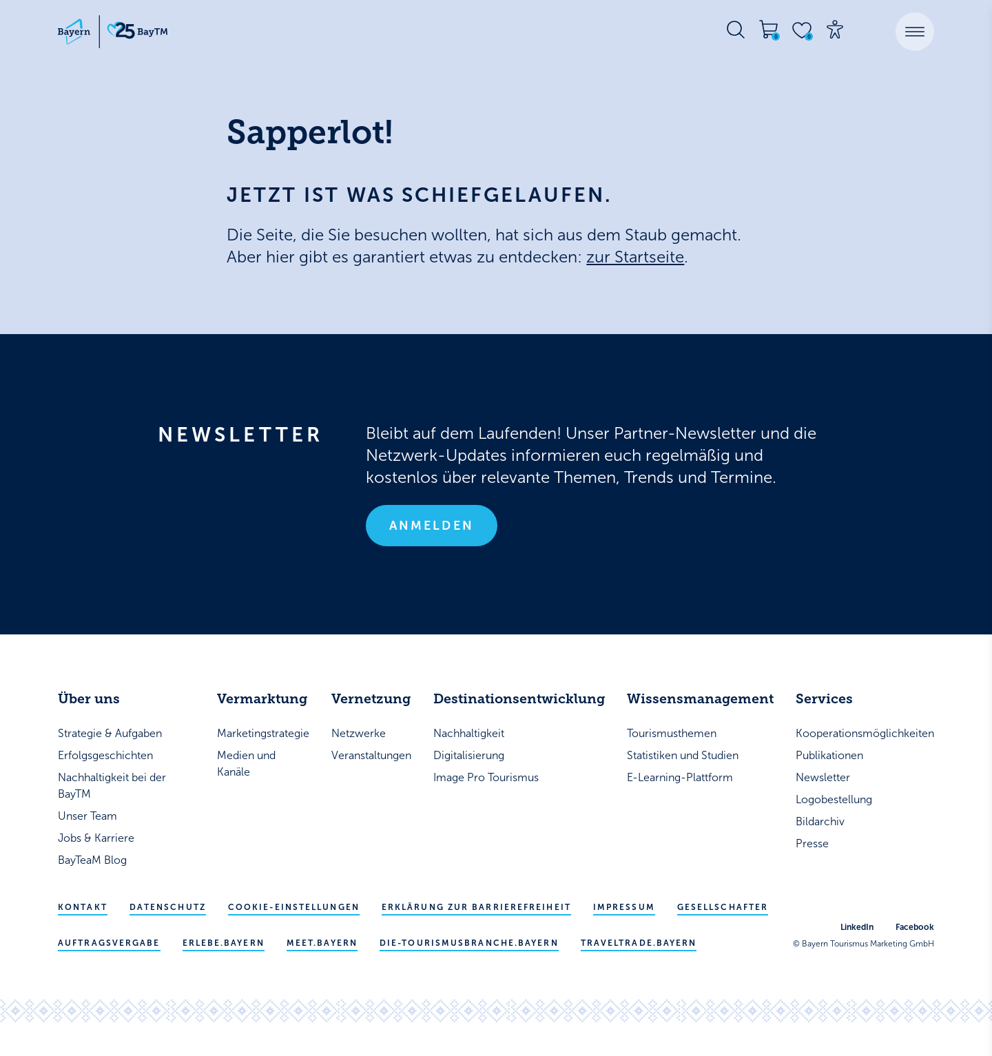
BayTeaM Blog (92, 860)
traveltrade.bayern (639, 943)
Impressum (624, 907)
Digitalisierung (468, 755)
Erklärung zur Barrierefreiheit (476, 907)
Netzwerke (358, 733)
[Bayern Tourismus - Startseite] (113, 31)
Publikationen (829, 755)
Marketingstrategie (263, 733)
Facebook (915, 927)
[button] (915, 31)
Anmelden (431, 525)
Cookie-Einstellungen (294, 907)
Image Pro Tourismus (486, 777)
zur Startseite (635, 257)
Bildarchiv (820, 821)
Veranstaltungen (371, 755)
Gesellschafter (722, 907)
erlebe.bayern (224, 943)
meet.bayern (322, 943)
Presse (812, 843)
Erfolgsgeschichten (105, 755)
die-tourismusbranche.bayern (469, 943)
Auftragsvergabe (109, 943)
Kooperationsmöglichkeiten (865, 733)
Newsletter (823, 777)
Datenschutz (168, 907)
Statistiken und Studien (682, 755)
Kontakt (82, 907)
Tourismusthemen (671, 733)
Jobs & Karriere (96, 838)
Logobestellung (834, 799)
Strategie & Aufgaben (110, 733)
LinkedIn (857, 927)
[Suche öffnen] (736, 30)
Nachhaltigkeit (468, 733)
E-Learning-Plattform (680, 777)
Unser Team (87, 815)
